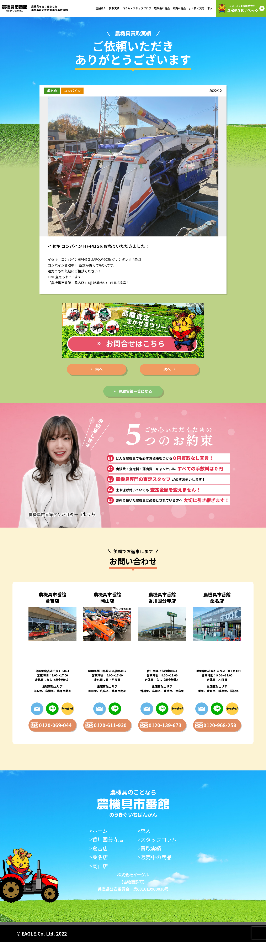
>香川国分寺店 (106, 839)
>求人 (144, 830)
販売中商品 (179, 8)
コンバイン (72, 90)
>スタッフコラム (157, 839)
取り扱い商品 (162, 8)
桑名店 (52, 90)
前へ (99, 369)
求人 (210, 8)
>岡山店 (98, 866)
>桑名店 (98, 857)
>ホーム (98, 830)
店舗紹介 (101, 8)
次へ (167, 369)
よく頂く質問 (196, 8)
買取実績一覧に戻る (135, 391)
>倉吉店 (98, 848)
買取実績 (114, 8)
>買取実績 (149, 848)
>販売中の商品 (155, 857)
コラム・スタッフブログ (136, 8)
